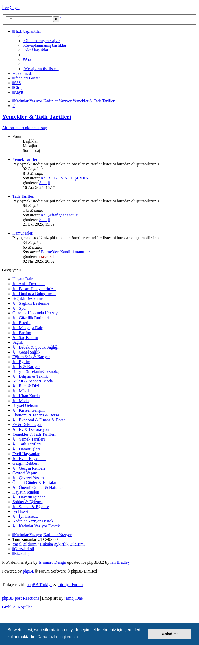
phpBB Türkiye (39, 584)
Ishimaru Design (52, 562)
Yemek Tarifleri (25, 159)
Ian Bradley (120, 562)
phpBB (28, 571)
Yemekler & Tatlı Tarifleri (36, 116)
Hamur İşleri (22, 233)
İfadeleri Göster (26, 78)
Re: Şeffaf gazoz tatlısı (60, 215)
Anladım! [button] (170, 634)
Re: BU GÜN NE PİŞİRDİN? (65, 178)
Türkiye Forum (70, 584)
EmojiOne (74, 598)
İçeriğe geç (11, 7)
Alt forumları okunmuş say (24, 127)
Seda (43, 183)
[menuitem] (41, 40)
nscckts (45, 256)
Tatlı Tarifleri (23, 196)
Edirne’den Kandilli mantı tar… (67, 252)
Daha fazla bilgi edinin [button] (57, 637)
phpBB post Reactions (20, 598)
